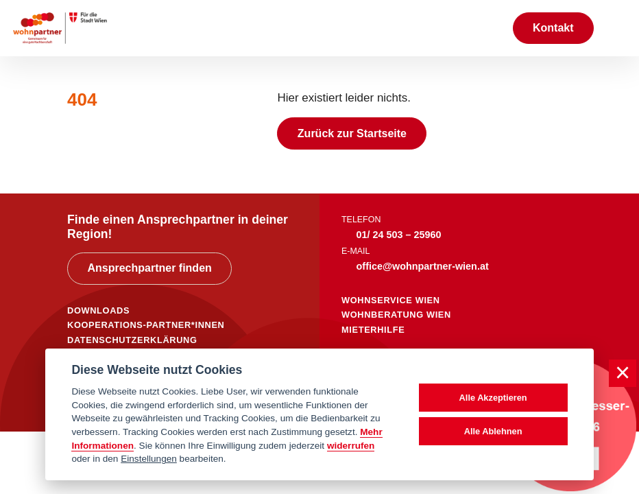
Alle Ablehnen (493, 431)
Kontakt (553, 28)
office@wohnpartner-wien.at (423, 266)
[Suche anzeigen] (487, 28)
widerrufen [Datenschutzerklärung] (351, 445)
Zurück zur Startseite (352, 133)
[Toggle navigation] (616, 28)
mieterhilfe (373, 330)
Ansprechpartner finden (149, 268)
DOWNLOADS (98, 310)
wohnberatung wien (396, 314)
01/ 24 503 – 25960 (399, 234)
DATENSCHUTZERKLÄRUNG (132, 340)
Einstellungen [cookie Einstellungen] (149, 459)
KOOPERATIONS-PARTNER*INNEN (145, 325)
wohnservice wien (390, 300)
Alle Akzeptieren (493, 397)
